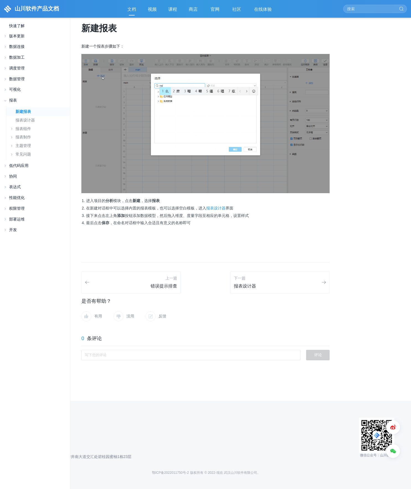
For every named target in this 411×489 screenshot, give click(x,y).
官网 (216, 11)
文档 (131, 9)
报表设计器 (25, 120)
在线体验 (263, 11)
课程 (172, 9)
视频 (152, 9)
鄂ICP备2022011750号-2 (170, 473)
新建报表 (23, 111)
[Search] (375, 9)
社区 (237, 11)
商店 (194, 11)
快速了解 (17, 26)
